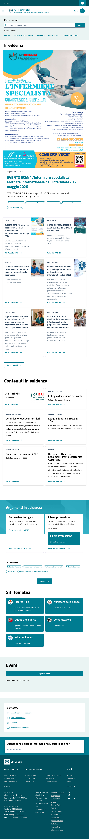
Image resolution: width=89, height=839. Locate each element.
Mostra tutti (44, 581)
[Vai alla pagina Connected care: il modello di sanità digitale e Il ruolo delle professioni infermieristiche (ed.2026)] (55, 301)
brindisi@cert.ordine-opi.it (18, 817)
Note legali (55, 808)
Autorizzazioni (30, 775)
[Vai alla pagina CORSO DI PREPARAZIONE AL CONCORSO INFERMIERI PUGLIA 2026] (55, 252)
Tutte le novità (14, 365)
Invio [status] (80, 25)
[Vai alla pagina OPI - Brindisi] (13, 403)
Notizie (69, 775)
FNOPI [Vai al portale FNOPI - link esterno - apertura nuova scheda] (6, 3)
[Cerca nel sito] (82, 10)
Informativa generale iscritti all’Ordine (57, 820)
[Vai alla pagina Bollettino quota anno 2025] (14, 480)
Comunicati (71, 778)
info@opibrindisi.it (16, 814)
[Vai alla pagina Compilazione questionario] (13, 301)
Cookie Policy (56, 805)
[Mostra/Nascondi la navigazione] (2, 10)
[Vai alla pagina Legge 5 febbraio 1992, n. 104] (56, 439)
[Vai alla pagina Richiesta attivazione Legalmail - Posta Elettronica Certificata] (56, 480)
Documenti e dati (10, 781)
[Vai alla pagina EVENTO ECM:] (13, 252)
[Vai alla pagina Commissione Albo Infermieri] (14, 439)
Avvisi (69, 781)
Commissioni (9, 778)
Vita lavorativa (51, 781)
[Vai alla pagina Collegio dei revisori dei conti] (56, 403)
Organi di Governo (11, 775)
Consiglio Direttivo (11, 806)
